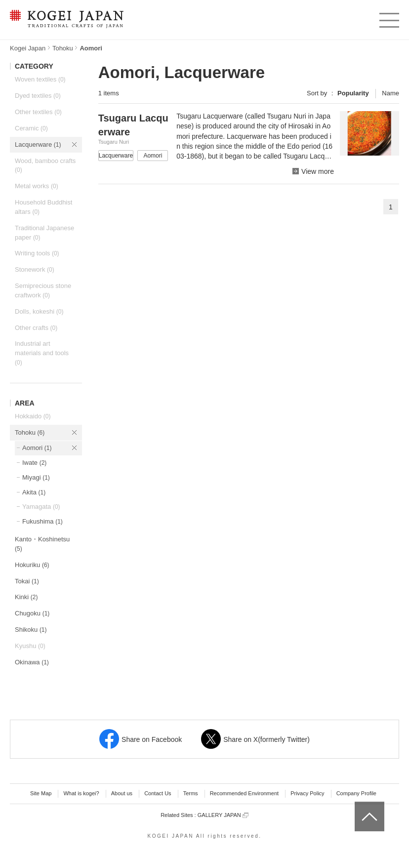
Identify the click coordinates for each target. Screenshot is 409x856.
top (358, 805)
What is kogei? (81, 793)
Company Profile (356, 793)
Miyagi (36, 477)
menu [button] (388, 18)
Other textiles (38, 112)
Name (390, 93)
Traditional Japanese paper (44, 232)
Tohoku (62, 48)
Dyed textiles (38, 95)
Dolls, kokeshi (39, 311)
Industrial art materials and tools (42, 353)
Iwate (34, 462)
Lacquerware (38, 144)
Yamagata (41, 506)
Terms (190, 793)
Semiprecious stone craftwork (43, 290)
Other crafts (36, 327)
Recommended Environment (244, 793)
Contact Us (157, 793)
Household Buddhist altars (43, 207)
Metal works (36, 186)
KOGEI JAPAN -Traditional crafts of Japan (66, 20)
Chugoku (32, 613)
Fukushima (42, 521)
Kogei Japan (27, 48)
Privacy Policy (307, 793)
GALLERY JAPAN (223, 815)
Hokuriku (32, 565)
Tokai (27, 581)
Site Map (40, 793)
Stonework (34, 269)
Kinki (26, 597)
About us (121, 793)
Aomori (36, 447)
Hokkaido (32, 416)
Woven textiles (40, 79)
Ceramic (31, 128)
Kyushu (30, 646)
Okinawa (32, 662)
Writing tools (37, 253)
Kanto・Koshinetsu (42, 543)
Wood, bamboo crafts (45, 165)
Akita (33, 492)
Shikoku (31, 629)
